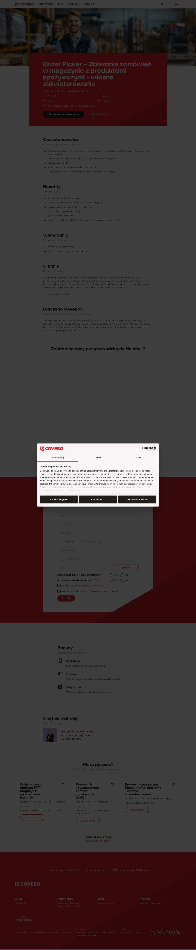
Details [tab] (98, 457)
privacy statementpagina (61, 487)
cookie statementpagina (98, 487)
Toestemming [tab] (57, 457)
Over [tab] (139, 457)
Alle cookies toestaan (58, 499)
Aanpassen (98, 499)
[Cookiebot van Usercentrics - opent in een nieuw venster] (144, 449)
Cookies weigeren (136, 499)
